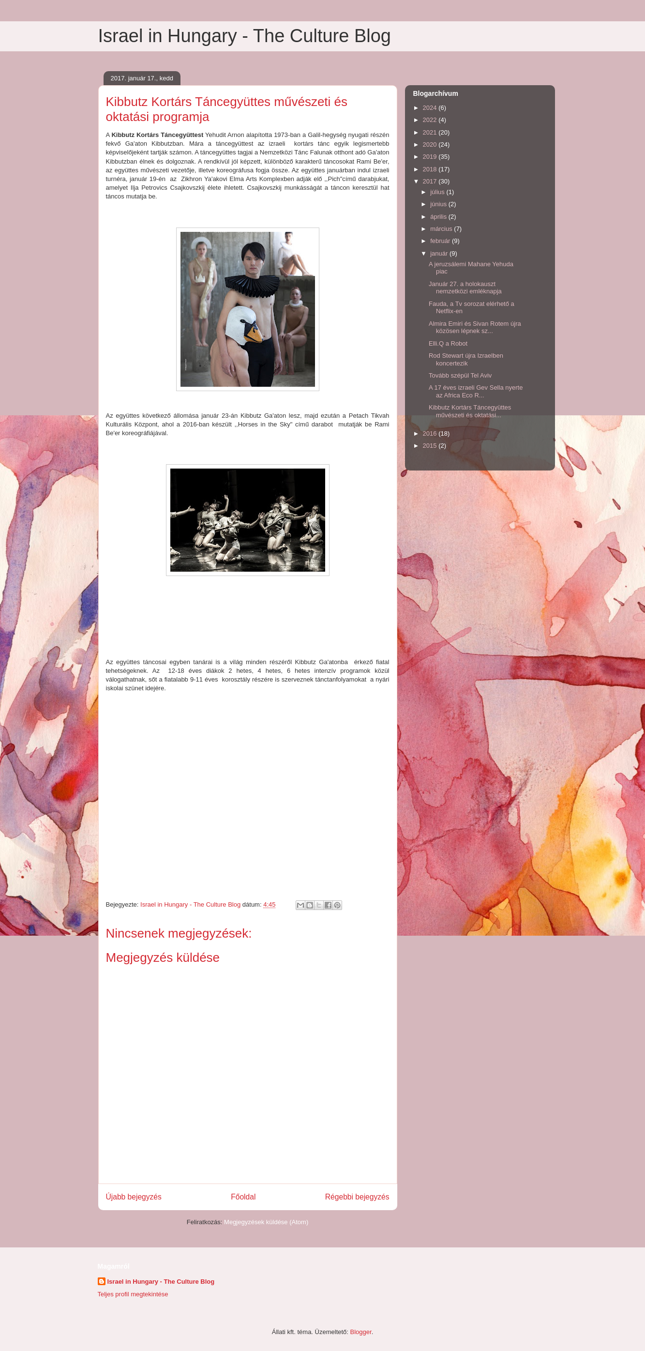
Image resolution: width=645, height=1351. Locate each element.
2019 (431, 156)
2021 (431, 132)
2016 (431, 433)
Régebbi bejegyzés (357, 1197)
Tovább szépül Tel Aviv (460, 375)
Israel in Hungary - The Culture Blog (244, 36)
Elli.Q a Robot (448, 343)
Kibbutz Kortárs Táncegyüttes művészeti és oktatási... (470, 411)
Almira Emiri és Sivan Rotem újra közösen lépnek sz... (475, 327)
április (439, 216)
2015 (431, 445)
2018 (431, 169)
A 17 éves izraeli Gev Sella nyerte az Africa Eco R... (476, 391)
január (440, 253)
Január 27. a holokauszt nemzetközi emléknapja (465, 287)
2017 (431, 181)
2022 (431, 119)
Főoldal (243, 1197)
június (439, 204)
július (438, 192)
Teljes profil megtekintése (133, 1294)
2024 (431, 107)
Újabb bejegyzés (134, 1197)
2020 (431, 144)
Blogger (361, 1332)
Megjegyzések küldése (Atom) (266, 1222)
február (441, 240)
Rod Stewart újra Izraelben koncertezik (466, 359)
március (442, 228)
